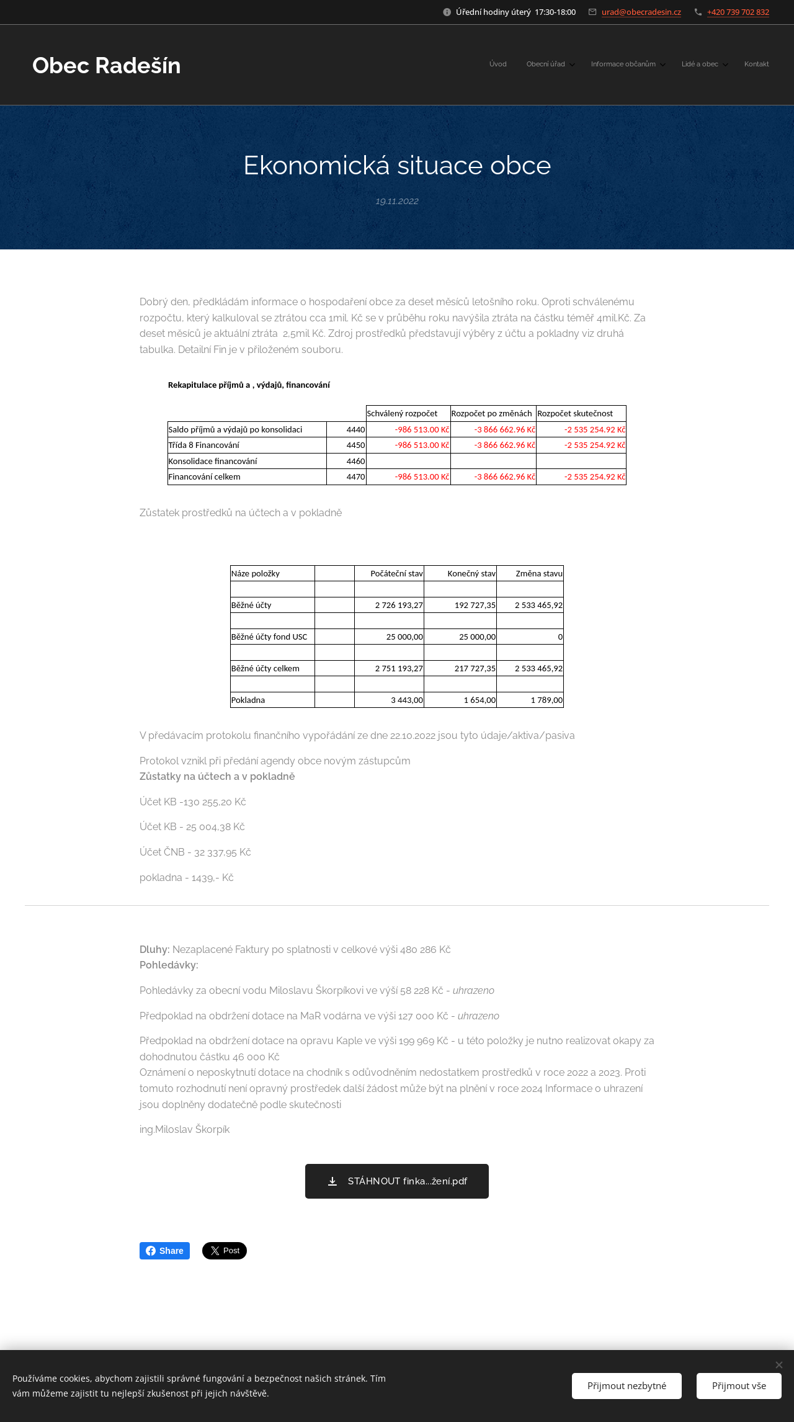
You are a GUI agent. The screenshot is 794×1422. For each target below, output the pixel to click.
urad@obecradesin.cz (641, 11)
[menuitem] (674, 65)
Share (165, 1251)
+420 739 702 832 (738, 11)
